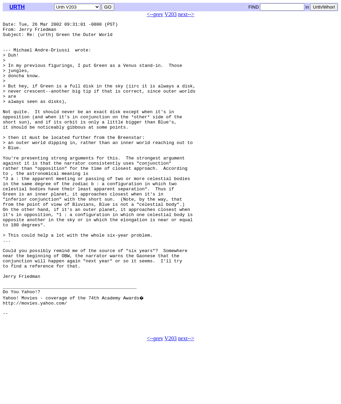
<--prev (155, 14)
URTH (17, 7)
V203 (171, 14)
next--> (186, 14)
